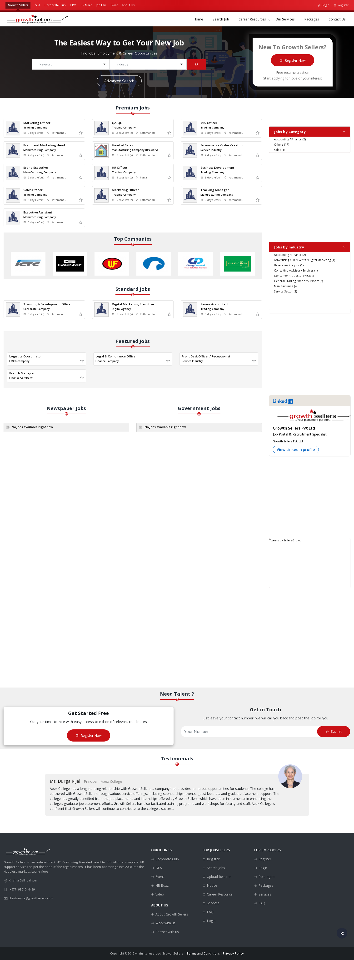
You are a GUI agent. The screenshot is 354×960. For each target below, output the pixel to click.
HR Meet (86, 5)
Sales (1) (279, 150)
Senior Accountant (214, 304)
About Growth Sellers (171, 914)
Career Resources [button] (252, 19)
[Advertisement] (309, 193)
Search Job (223, 18)
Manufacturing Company (39, 150)
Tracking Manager (214, 190)
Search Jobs (216, 868)
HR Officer (119, 167)
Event (114, 5)
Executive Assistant (37, 212)
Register (341, 5)
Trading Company (35, 127)
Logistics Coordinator (25, 356)
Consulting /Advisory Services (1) (296, 270)
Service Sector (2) (285, 291)
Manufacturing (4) (285, 286)
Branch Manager (22, 373)
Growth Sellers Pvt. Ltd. (288, 441)
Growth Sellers (18, 5)
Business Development (217, 167)
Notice (212, 885)
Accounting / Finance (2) (290, 139)
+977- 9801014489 (22, 889)
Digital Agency (121, 309)
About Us (128, 5)
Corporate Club (55, 5)
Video (159, 894)
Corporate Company (36, 309)
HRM (73, 5)
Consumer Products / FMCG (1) (294, 276)
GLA (37, 5)
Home (201, 18)
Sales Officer (33, 190)
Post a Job (266, 876)
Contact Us (339, 18)
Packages (314, 18)
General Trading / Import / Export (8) (298, 281)
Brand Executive (35, 167)
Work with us (165, 923)
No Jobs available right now (32, 427)
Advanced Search (119, 80)
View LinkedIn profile (296, 449)
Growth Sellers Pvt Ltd (294, 428)
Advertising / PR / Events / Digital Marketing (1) (304, 260)
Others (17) (281, 145)
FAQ (210, 912)
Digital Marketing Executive (133, 304)
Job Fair (101, 5)
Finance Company (107, 361)
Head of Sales (122, 145)
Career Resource (220, 894)
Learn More (39, 871)
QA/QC (117, 123)
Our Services (287, 18)
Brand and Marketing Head (44, 145)
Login (323, 5)
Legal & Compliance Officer (116, 356)
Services (213, 903)
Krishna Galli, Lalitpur (23, 880)
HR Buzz (162, 885)
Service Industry (211, 150)
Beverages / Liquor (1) (289, 265)
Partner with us (167, 932)
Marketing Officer (36, 123)
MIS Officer (208, 123)
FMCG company (19, 361)
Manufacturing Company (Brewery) (135, 150)
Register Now (292, 60)
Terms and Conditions (203, 953)
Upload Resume (219, 876)
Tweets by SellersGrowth (285, 540)
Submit (334, 731)
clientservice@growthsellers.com (31, 898)
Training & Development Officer (47, 304)
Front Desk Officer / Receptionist (206, 356)
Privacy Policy (233, 953)
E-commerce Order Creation (221, 145)
